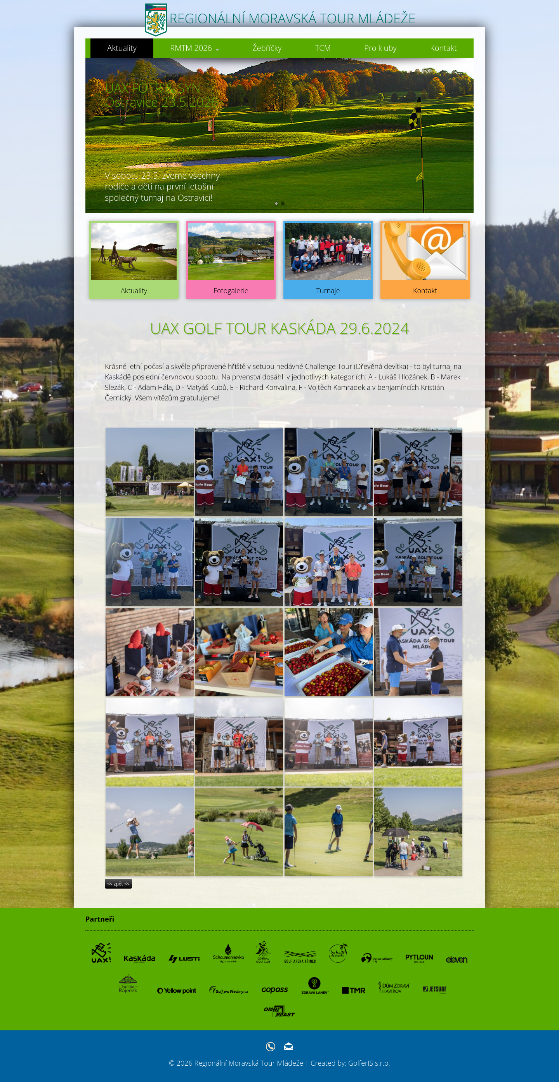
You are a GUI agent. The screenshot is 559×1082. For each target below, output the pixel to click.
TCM (322, 48)
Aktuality (121, 48)
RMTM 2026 (194, 48)
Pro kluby (380, 48)
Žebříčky (266, 48)
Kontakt (443, 48)
